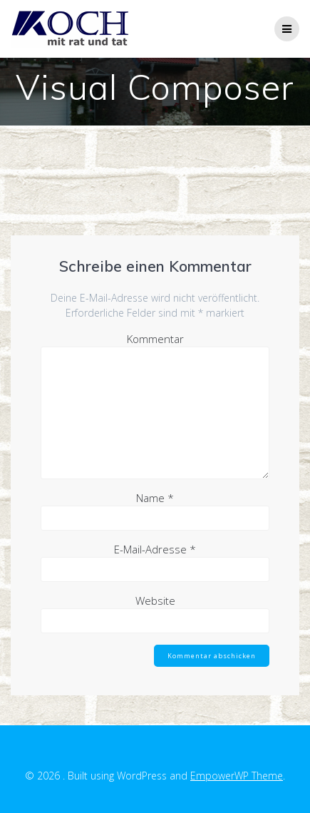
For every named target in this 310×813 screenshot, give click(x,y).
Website (155, 600)
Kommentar (155, 339)
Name (155, 498)
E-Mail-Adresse (155, 549)
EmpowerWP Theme (236, 775)
